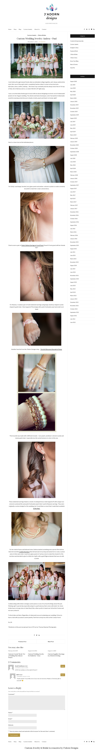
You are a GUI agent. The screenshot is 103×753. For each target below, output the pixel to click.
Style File (72, 67)
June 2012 (73, 322)
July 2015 (72, 252)
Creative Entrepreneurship (76, 41)
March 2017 (73, 202)
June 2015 (73, 255)
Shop (15, 29)
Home (9, 29)
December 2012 (74, 302)
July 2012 (72, 319)
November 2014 (74, 262)
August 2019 (73, 118)
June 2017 (73, 192)
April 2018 (73, 168)
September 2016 (74, 222)
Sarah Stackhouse (20, 666)
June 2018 (73, 161)
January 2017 (73, 208)
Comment (11, 694)
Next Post (51, 641)
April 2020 (73, 94)
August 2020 (73, 81)
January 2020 (73, 101)
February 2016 (74, 235)
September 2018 (74, 151)
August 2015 (73, 248)
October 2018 (74, 148)
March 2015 (73, 258)
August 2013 (73, 282)
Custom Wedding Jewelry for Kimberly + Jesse (36, 655)
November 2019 (74, 108)
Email (10, 719)
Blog (20, 29)
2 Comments (42, 41)
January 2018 (73, 178)
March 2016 (73, 232)
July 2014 (72, 269)
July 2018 (72, 158)
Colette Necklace (24, 551)
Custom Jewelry (27, 29)
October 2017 (74, 182)
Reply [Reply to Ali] (62, 675)
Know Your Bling (74, 61)
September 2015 (74, 245)
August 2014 (73, 265)
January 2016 (73, 238)
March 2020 (73, 98)
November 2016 (74, 215)
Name (10, 712)
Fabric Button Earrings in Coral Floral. (32, 245)
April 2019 (73, 131)
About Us (37, 29)
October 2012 (74, 309)
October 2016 (74, 218)
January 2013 (73, 299)
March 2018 (73, 171)
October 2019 (74, 111)
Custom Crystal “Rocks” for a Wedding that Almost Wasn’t (16, 655)
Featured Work (74, 51)
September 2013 (74, 279)
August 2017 (73, 188)
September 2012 (74, 312)
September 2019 (74, 115)
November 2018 (74, 145)
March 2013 (73, 295)
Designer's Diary (74, 47)
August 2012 (73, 315)
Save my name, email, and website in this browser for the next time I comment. (32, 731)
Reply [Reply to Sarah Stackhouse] (62, 666)
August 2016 (73, 225)
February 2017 (74, 205)
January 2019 (73, 141)
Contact (44, 29)
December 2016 (74, 212)
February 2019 (74, 138)
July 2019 (72, 121)
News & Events (74, 64)
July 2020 (72, 84)
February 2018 (74, 175)
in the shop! (36, 508)
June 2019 (73, 125)
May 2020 (72, 91)
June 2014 (73, 272)
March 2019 (73, 135)
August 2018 (73, 155)
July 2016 (72, 228)
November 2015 (74, 242)
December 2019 (74, 105)
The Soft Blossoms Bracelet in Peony (51, 349)
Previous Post (22, 641)
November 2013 (74, 275)
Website (10, 725)
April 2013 (73, 292)
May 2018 (72, 165)
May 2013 (72, 289)
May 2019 (72, 128)
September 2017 (74, 185)
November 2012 (74, 305)
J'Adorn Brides (42, 35)
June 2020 (73, 88)
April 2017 (73, 198)
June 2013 (73, 285)
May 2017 (72, 195)
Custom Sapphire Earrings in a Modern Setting (56, 655)
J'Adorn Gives (73, 57)
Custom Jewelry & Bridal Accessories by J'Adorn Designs (51, 748)
